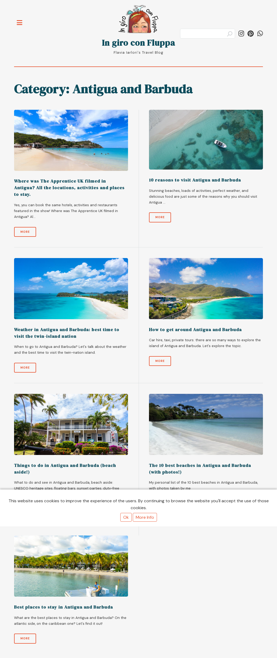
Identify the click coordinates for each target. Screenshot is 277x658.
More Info (145, 517)
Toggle (22, 19)
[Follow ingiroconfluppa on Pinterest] (251, 33)
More (24, 232)
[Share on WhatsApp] (260, 33)
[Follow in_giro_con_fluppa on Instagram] (241, 33)
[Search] (207, 34)
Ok (126, 517)
